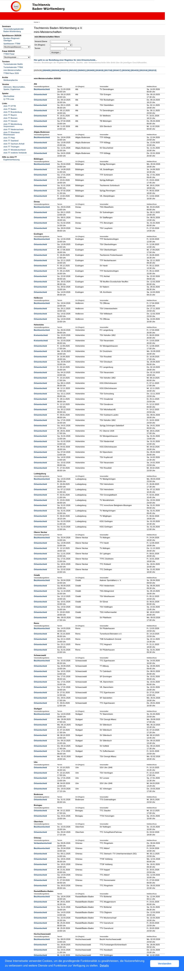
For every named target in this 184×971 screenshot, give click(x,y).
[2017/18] (108, 70)
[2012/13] (152, 70)
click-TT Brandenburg (12, 112)
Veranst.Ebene (41, 41)
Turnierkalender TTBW (13, 67)
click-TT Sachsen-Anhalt (13, 144)
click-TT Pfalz (9, 138)
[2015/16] (126, 70)
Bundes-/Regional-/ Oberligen (11, 39)
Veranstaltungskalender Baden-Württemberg (13, 30)
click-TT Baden (9, 109)
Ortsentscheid (40, 94)
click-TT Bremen (10, 118)
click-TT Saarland (10, 141)
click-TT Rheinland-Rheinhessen (11, 133)
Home (36, 22)
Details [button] (104, 965)
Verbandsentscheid (43, 843)
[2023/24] (55, 70)
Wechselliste (8, 96)
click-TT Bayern (10, 115)
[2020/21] (82, 70)
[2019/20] (90, 70)
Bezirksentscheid (42, 89)
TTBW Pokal (8, 54)
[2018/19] (99, 70)
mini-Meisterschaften (12, 70)
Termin (37, 48)
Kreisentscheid (41, 335)
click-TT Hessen (10, 121)
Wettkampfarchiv (10, 80)
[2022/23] (64, 70)
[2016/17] (117, 70)
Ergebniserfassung (11, 160)
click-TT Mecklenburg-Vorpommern (12, 125)
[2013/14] (143, 70)
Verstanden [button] (164, 963)
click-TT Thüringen (11, 147)
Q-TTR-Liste (8, 99)
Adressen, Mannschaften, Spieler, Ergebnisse (14, 88)
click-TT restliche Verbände (15, 153)
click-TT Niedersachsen (13, 129)
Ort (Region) (40, 45)
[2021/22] (73, 70)
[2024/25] (46, 70)
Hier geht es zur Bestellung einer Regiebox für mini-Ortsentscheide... (65, 60)
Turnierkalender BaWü (13, 64)
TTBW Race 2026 (11, 73)
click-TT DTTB (9, 106)
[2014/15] (134, 70)
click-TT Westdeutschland (14, 150)
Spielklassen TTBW (11, 44)
